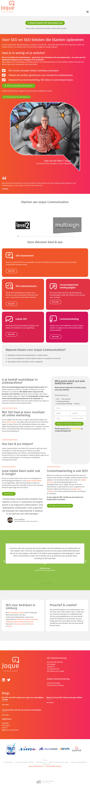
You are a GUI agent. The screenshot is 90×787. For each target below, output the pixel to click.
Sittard (16, 620)
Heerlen (28, 617)
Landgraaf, (9, 620)
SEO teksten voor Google (55, 669)
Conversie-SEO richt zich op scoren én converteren (21, 708)
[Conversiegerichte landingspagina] (53, 284)
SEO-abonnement (25, 253)
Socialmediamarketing (64, 402)
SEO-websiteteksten (26, 284)
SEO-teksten (66, 397)
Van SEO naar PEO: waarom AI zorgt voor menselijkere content (23, 697)
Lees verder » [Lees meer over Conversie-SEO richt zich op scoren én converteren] (5, 713)
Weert (25, 622)
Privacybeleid (8, 760)
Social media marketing (55, 683)
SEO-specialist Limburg (16, 611)
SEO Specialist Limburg (53, 764)
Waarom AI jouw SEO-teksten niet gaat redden (64, 696)
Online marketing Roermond (59, 760)
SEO (57, 397)
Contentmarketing (69, 317)
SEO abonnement (53, 667)
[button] (87, 11)
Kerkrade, (34, 617)
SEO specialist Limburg (55, 660)
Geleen (21, 620)
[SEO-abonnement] (9, 253)
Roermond (18, 622)
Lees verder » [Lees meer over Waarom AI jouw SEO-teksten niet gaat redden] (50, 700)
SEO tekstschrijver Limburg (24, 760)
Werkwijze (5, 721)
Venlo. (10, 624)
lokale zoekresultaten (34, 479)
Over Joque (6, 723)
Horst (32, 622)
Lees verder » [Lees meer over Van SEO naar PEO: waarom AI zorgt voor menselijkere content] (5, 702)
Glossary (46, 762)
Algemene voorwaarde (9, 728)
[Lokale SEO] (9, 317)
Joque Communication (36, 764)
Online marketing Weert (79, 760)
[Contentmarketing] (53, 317)
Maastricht (20, 617)
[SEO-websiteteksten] (9, 284)
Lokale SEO (21, 317)
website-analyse (10, 420)
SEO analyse (51, 662)
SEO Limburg (41, 760)
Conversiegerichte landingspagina (69, 284)
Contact (4, 726)
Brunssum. (30, 620)
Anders (77, 402)
